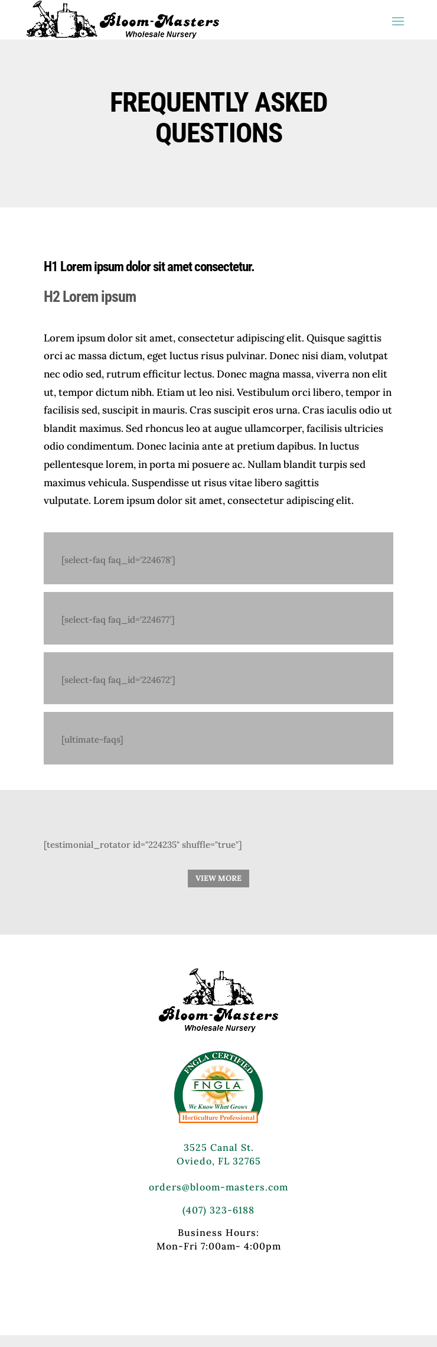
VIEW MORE (218, 878)
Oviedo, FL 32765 (219, 1161)
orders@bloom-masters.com (218, 1187)
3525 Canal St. (219, 1147)
